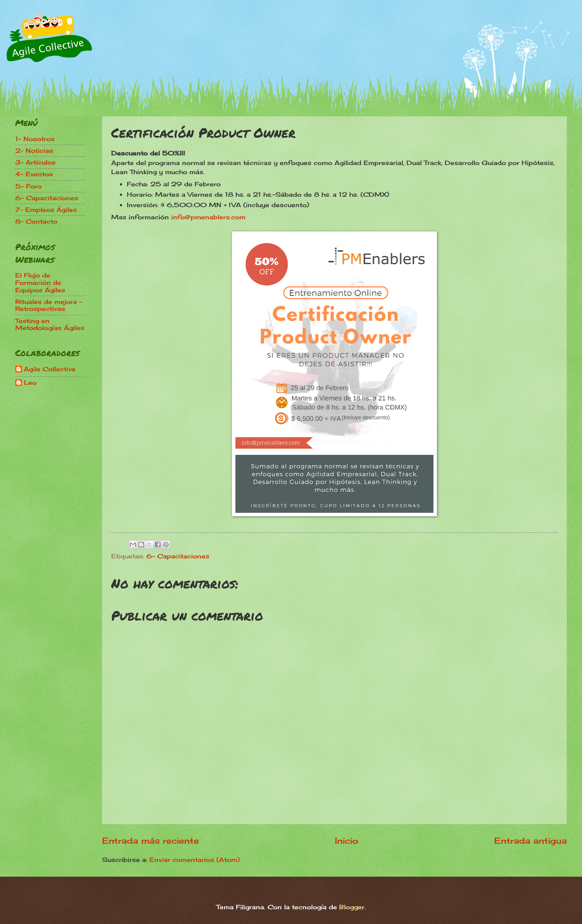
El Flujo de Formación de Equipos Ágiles (40, 282)
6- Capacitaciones (177, 556)
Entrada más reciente (150, 840)
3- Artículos (35, 162)
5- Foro (28, 186)
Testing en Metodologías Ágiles (49, 324)
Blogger (351, 907)
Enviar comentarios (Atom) (194, 859)
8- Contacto (36, 221)
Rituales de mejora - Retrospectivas (48, 305)
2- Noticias (34, 150)
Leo (30, 382)
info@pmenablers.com (208, 217)
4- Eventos (34, 174)
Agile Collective (50, 369)
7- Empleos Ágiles (46, 209)
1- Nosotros (35, 138)
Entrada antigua (530, 840)
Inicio (346, 840)
